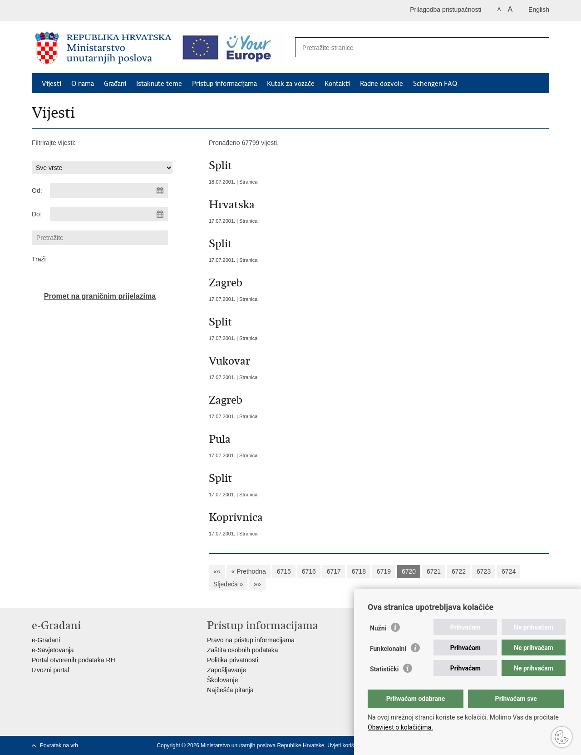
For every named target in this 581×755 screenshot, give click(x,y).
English (538, 9)
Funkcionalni (388, 648)
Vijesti (51, 84)
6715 (284, 571)
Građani (115, 84)
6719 (384, 571)
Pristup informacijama (224, 84)
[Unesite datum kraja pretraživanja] (109, 214)
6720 (409, 571)
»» (257, 584)
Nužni (378, 628)
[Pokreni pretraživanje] (537, 47)
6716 (309, 571)
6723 (484, 571)
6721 (434, 571)
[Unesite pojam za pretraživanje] (412, 47)
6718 (359, 571)
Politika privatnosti (232, 660)
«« (217, 571)
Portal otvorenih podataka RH (73, 660)
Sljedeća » (228, 584)
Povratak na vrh (59, 745)
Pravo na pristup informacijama (251, 640)
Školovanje (222, 680)
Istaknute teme (159, 84)
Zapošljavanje (226, 670)
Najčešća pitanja (230, 690)
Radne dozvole (381, 84)
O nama (82, 84)
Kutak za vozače (291, 84)
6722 (459, 571)
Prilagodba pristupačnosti (445, 9)
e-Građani (46, 640)
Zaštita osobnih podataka (242, 650)
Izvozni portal (50, 670)
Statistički (384, 669)
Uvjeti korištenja (346, 745)
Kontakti (337, 84)
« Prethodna (248, 571)
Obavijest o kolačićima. (400, 727)
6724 (509, 571)
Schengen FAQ (435, 84)
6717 (334, 571)
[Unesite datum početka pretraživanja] (109, 190)
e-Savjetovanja (53, 650)
